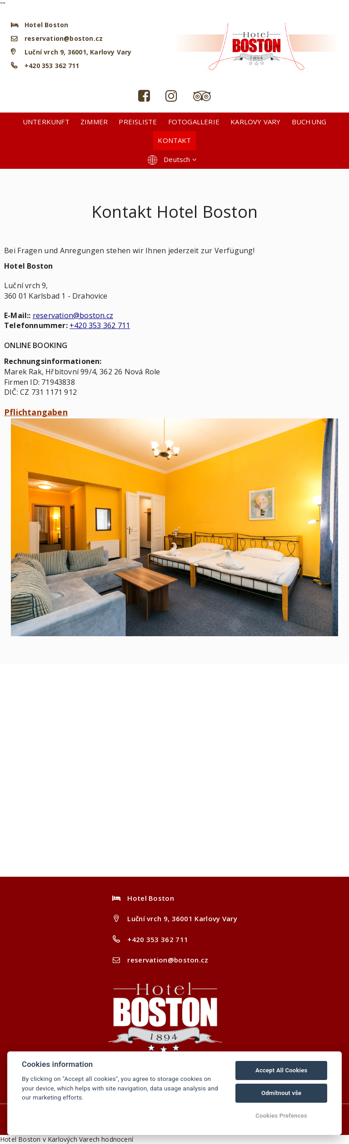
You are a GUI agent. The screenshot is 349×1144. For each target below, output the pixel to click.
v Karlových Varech (71, 1139)
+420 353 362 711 (52, 65)
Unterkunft (46, 121)
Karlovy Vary (255, 121)
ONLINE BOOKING (37, 345)
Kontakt (174, 140)
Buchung (309, 121)
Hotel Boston (20, 1139)
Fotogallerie (193, 121)
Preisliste (138, 121)
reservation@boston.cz (64, 38)
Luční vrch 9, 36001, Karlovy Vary (78, 52)
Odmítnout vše (281, 1093)
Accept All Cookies (281, 1070)
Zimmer (94, 121)
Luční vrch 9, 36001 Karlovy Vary (182, 918)
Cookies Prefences (281, 1115)
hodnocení (117, 1139)
